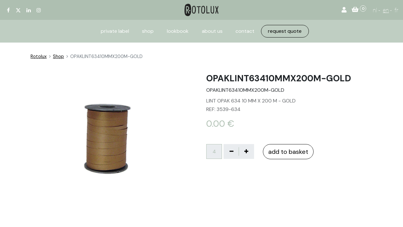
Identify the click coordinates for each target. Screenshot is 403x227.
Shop (58, 56)
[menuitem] (115, 31)
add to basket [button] (288, 152)
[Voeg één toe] (246, 151)
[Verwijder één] (231, 151)
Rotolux (39, 56)
